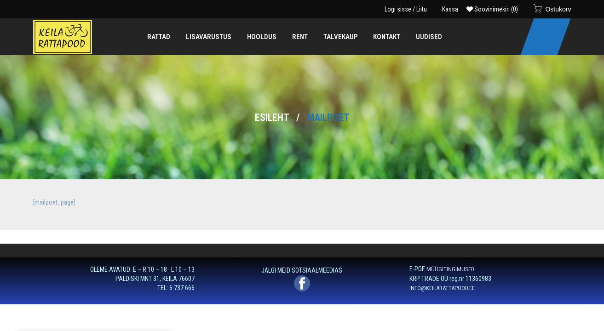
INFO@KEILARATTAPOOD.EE (442, 288)
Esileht (272, 117)
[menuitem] (158, 36)
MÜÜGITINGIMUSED (450, 269)
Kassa (450, 9)
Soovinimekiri (492, 9)
